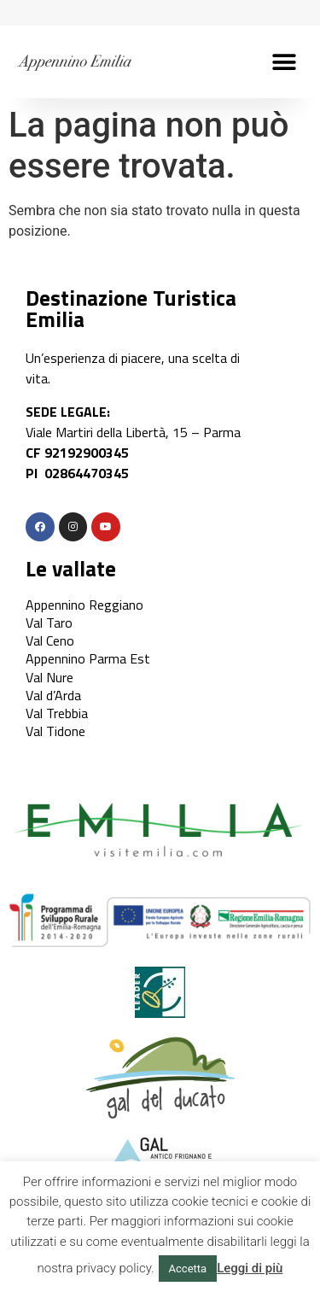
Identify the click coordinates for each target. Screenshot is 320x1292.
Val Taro (49, 622)
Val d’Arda (53, 695)
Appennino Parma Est (88, 658)
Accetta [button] (188, 1268)
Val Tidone (55, 731)
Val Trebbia (57, 713)
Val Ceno (50, 640)
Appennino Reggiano (84, 604)
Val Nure (49, 677)
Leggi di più (249, 1268)
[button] (284, 62)
